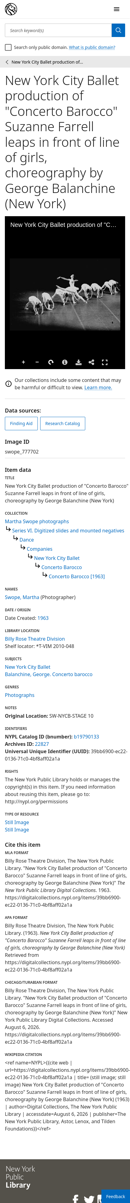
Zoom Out (37, 362)
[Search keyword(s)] (58, 30)
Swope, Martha (22, 597)
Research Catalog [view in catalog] (62, 423)
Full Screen (104, 362)
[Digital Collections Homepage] (11, 9)
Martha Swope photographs (37, 521)
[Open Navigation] (116, 9)
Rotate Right (51, 362)
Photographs (19, 695)
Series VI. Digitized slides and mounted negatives (68, 530)
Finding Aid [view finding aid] (21, 423)
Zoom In (23, 362)
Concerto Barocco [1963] (77, 576)
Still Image (17, 822)
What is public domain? (92, 47)
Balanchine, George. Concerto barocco (49, 674)
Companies (39, 549)
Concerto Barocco (61, 567)
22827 (42, 744)
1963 (43, 618)
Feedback (115, 1196)
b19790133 (86, 736)
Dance (26, 539)
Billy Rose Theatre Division (35, 638)
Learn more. (98, 387)
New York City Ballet (57, 558)
